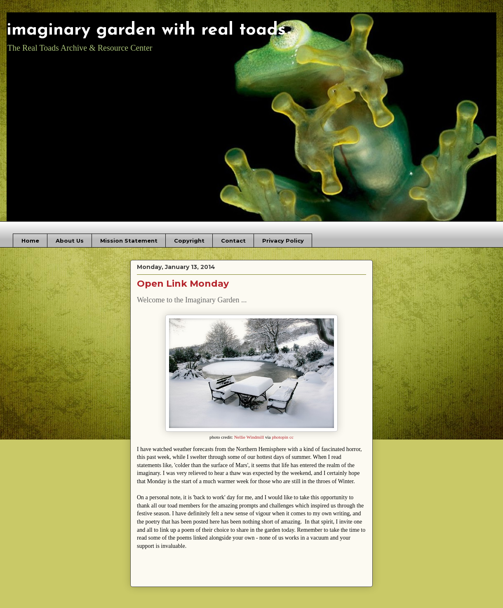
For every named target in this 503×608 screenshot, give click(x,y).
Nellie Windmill (249, 437)
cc (291, 437)
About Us (70, 240)
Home (30, 240)
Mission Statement (128, 240)
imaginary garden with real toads (146, 30)
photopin (280, 437)
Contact (233, 240)
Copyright (189, 240)
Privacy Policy (283, 240)
